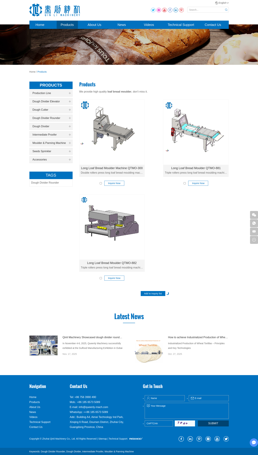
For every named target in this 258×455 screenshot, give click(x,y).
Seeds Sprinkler (52, 151)
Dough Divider (52, 126)
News (121, 25)
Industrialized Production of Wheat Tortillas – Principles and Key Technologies (196, 345)
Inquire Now (114, 183)
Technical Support (181, 25)
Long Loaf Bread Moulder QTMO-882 (112, 263)
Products (67, 25)
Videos (149, 25)
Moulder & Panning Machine (52, 143)
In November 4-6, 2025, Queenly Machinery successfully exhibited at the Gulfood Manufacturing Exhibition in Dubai (92, 345)
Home (40, 25)
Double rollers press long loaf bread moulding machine (112, 172)
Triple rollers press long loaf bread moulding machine (196, 172)
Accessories (52, 159)
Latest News (129, 316)
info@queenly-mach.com (93, 407)
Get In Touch (153, 386)
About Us (94, 25)
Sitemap (102, 438)
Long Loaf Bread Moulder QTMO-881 (196, 168)
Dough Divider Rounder (52, 118)
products (51, 85)
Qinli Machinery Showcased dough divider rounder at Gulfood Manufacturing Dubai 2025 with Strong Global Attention (92, 337)
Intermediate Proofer (52, 134)
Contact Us (213, 25)
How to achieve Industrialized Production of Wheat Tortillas (198, 337)
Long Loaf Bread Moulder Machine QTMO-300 (112, 168)
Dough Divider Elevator (52, 101)
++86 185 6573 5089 (95, 412)
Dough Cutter (52, 109)
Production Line (52, 93)
